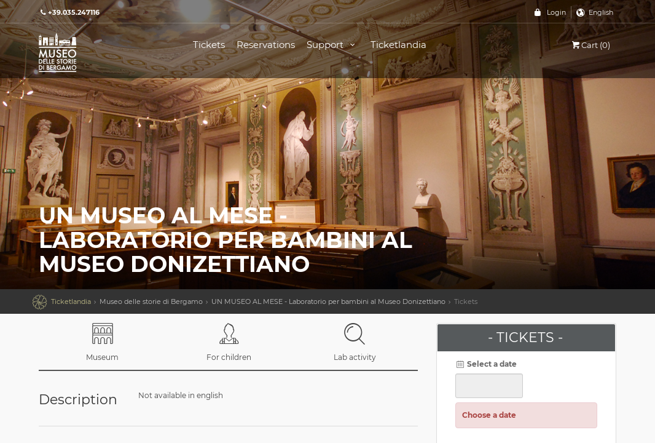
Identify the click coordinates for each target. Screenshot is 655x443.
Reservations (266, 44)
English (601, 12)
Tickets (209, 44)
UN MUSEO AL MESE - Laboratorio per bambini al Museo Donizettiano (328, 301)
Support (333, 44)
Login (556, 12)
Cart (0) (590, 45)
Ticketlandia (398, 44)
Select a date (486, 364)
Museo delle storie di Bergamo (151, 301)
